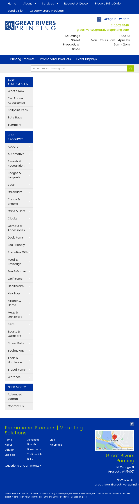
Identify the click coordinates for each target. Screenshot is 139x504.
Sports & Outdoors (14, 333)
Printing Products (22, 59)
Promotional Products (55, 59)
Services (48, 3)
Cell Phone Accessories (16, 100)
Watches (14, 377)
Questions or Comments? (23, 466)
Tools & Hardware (15, 360)
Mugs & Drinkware (15, 314)
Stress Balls (16, 343)
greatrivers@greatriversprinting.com (102, 30)
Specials (10, 455)
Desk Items (16, 237)
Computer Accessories (16, 228)
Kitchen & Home (14, 303)
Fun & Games (17, 271)
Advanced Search (15, 396)
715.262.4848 (120, 25)
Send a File (15, 11)
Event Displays (86, 59)
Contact (9, 450)
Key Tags (14, 293)
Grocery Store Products (47, 11)
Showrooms (34, 449)
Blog (52, 439)
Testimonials (34, 454)
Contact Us (16, 406)
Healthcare (16, 286)
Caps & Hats (16, 211)
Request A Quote (76, 3)
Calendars (15, 192)
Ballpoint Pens (18, 110)
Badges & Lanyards (14, 175)
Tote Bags (15, 117)
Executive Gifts (18, 252)
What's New (16, 91)
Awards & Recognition (16, 163)
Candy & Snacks (14, 201)
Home (12, 3)
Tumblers (14, 125)
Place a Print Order (108, 3)
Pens (11, 324)
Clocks (12, 218)
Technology (16, 351)
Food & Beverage (14, 262)
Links (30, 459)
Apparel (13, 147)
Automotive (16, 154)
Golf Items (15, 279)
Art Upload (56, 444)
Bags (11, 185)
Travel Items (17, 370)
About (27, 3)
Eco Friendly (16, 245)
